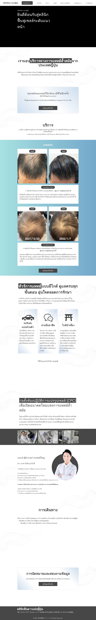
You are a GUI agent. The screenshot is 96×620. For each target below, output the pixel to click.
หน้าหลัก (39, 2)
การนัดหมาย (89, 2)
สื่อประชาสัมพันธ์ (65, 2)
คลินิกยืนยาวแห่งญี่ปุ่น (10, 3)
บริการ (47, 2)
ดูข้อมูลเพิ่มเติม (49, 108)
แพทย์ (55, 2)
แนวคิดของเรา (78, 2)
